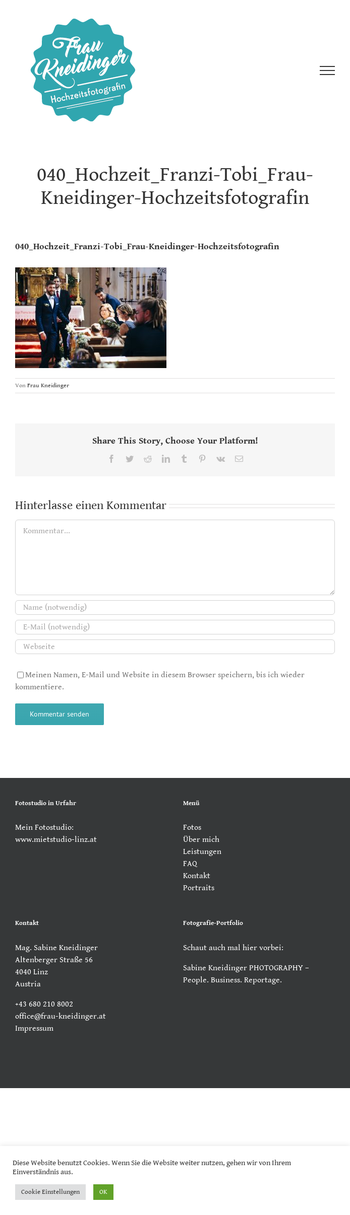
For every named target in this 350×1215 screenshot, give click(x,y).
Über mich (201, 839)
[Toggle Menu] (327, 70)
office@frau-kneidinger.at (60, 1016)
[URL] (175, 646)
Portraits (198, 888)
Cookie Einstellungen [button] (50, 1192)
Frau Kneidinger (48, 385)
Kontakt (196, 876)
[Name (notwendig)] (175, 607)
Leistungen (202, 851)
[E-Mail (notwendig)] (175, 627)
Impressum (34, 1028)
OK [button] (103, 1192)
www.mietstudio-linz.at (56, 839)
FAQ (190, 864)
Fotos (192, 827)
